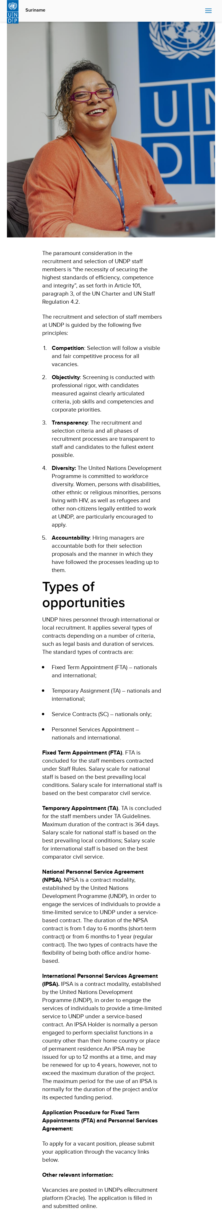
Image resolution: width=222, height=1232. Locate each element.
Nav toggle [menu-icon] (208, 10)
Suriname (35, 10)
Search (199, 11)
